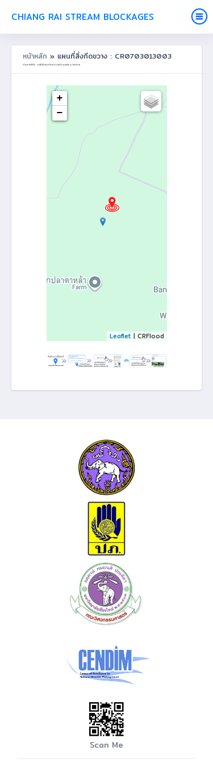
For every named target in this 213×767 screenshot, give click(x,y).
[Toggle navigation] (199, 16)
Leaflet (120, 336)
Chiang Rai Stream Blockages (82, 16)
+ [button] (60, 98)
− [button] (60, 113)
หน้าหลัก (36, 56)
